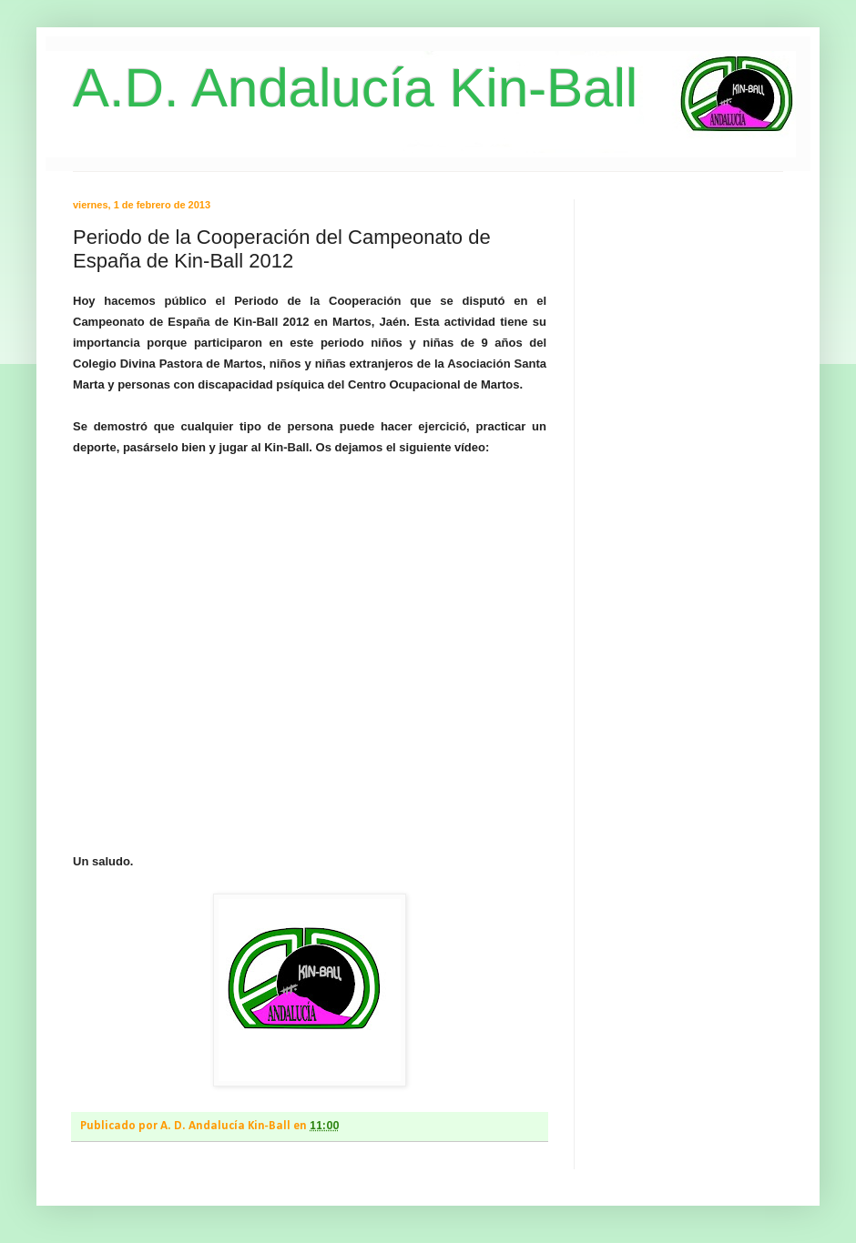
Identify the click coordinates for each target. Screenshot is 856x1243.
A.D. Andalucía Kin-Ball (355, 87)
